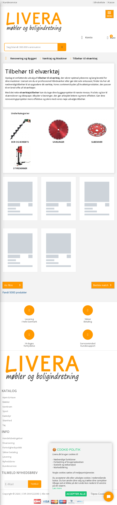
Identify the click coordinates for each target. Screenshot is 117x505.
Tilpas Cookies (99, 493)
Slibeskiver (96, 142)
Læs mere (57, 488)
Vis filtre (13, 285)
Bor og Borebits (20, 142)
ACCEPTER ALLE (76, 493)
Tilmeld (35, 483)
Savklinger (58, 142)
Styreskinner (20, 168)
